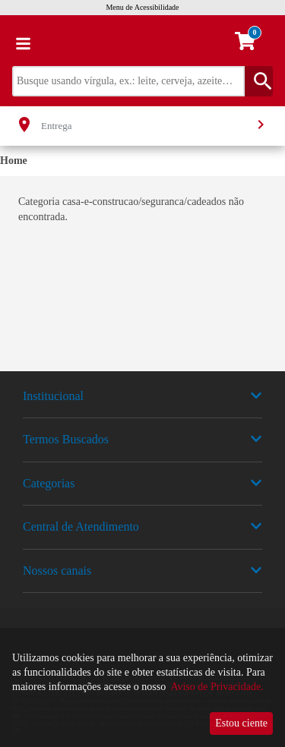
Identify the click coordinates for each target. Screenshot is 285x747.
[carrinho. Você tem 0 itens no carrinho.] (252, 43)
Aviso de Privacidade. (216, 686)
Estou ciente (241, 723)
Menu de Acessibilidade (142, 7)
